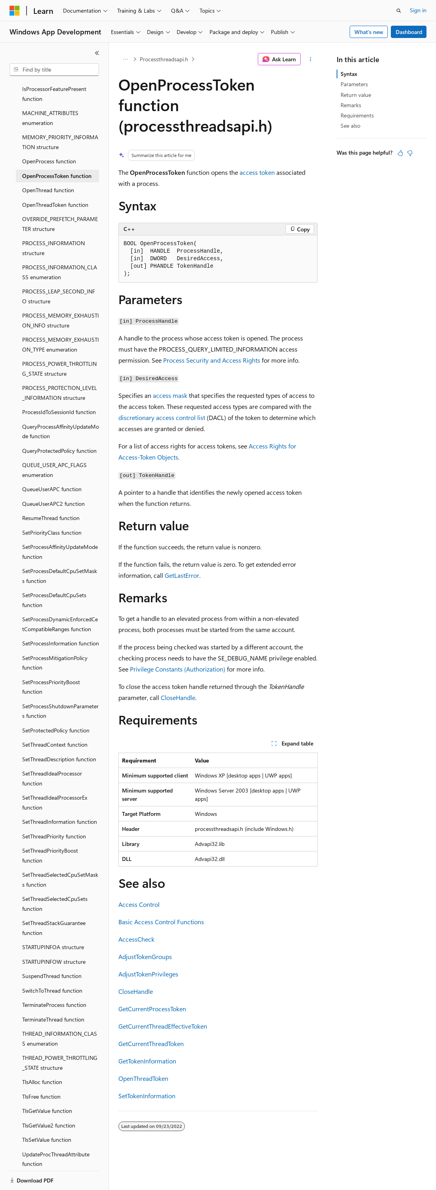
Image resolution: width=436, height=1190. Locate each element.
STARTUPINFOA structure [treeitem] (53, 919)
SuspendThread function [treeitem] (52, 948)
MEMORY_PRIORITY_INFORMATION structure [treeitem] (60, 114)
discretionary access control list (161, 417)
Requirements (357, 115)
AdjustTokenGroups (145, 956)
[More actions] (311, 59)
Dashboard (409, 32)
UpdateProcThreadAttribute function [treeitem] (55, 1132)
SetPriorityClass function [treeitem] (52, 505)
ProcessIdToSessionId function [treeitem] (59, 384)
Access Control (139, 904)
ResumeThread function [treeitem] (51, 490)
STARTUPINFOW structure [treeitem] (54, 934)
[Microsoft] (15, 11)
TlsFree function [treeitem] (41, 1069)
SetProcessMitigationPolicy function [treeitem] (55, 635)
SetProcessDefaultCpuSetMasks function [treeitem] (59, 548)
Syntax (349, 74)
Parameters (354, 84)
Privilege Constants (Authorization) (177, 669)
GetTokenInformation (147, 1061)
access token (257, 172)
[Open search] (399, 11)
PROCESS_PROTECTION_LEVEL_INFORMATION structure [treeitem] (59, 365)
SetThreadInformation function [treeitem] (59, 794)
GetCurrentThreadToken (151, 1043)
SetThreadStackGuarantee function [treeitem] (54, 900)
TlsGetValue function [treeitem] (47, 1083)
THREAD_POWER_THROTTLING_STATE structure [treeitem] (59, 1035)
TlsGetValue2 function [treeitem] (48, 1098)
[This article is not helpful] (410, 153)
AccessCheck (136, 939)
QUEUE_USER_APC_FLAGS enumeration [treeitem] (54, 442)
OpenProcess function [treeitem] (49, 134)
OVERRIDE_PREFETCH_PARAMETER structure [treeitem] (60, 196)
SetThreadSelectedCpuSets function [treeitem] (55, 876)
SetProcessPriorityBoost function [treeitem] (51, 659)
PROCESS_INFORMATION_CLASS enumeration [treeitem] (59, 245)
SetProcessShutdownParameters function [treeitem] (60, 683)
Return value (356, 94)
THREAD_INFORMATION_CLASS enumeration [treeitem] (59, 1011)
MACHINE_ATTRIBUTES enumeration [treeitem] (50, 90)
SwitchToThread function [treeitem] (52, 963)
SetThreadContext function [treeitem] (55, 717)
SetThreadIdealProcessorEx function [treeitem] (54, 775)
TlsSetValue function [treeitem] (46, 1112)
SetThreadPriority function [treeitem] (54, 809)
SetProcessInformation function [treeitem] (60, 616)
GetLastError (182, 575)
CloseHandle (178, 697)
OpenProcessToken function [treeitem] (56, 148)
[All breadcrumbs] (125, 59)
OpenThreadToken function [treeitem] (55, 177)
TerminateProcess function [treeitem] (54, 977)
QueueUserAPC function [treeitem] (52, 461)
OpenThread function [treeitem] (48, 162)
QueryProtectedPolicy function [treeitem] (59, 423)
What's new (368, 32)
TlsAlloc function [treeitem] (42, 1054)
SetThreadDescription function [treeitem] (59, 732)
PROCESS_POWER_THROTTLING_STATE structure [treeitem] (59, 341)
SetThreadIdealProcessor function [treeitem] (52, 751)
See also (350, 125)
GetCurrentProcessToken (152, 1009)
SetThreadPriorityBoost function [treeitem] (50, 828)
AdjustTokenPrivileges (148, 974)
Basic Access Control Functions (161, 922)
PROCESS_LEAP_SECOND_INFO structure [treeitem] (58, 269)
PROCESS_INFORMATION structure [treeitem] (53, 220)
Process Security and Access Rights (211, 360)
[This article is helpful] (400, 153)
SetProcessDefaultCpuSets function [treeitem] (54, 572)
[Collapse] (97, 53)
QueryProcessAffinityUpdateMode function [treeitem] (60, 404)
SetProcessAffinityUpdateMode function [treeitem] (60, 524)
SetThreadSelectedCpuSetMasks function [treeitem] (60, 852)
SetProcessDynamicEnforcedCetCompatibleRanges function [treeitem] (60, 596)
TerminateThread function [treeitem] (53, 992)
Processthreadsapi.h (164, 59)
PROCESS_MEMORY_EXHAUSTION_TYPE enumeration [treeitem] (60, 317)
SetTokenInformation (146, 1096)
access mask (170, 395)
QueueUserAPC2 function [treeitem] (53, 476)
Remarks (351, 105)
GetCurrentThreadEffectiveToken (162, 1026)
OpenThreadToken (143, 1078)
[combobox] (54, 69)
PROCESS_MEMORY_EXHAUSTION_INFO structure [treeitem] (60, 293)
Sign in (418, 10)
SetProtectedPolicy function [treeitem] (55, 703)
